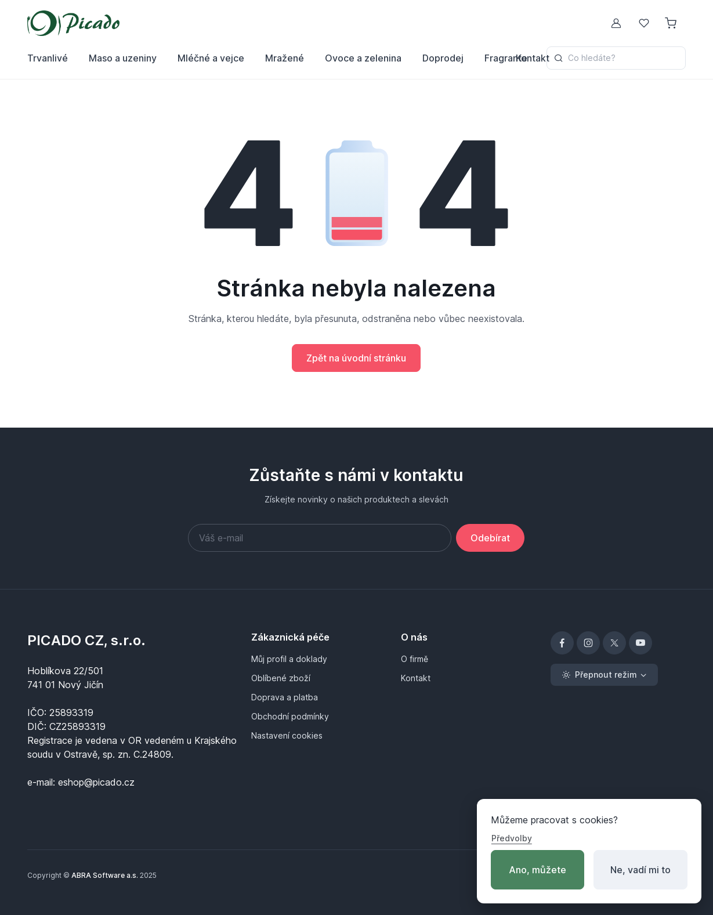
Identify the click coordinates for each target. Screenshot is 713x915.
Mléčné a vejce (211, 58)
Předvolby (511, 838)
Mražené (284, 58)
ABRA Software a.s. (104, 875)
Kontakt (532, 58)
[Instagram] (588, 642)
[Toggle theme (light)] (604, 675)
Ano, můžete (537, 870)
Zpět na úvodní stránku (356, 358)
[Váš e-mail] (319, 538)
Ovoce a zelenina (363, 58)
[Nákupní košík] (672, 23)
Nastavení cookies (287, 735)
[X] (614, 642)
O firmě (414, 659)
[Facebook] (562, 642)
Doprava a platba (284, 697)
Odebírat (490, 538)
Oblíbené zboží (280, 678)
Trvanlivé (47, 58)
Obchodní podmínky (290, 716)
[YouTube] (640, 642)
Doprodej (443, 58)
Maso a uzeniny (123, 58)
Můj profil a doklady (289, 659)
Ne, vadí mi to (640, 870)
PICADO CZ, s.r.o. (86, 640)
